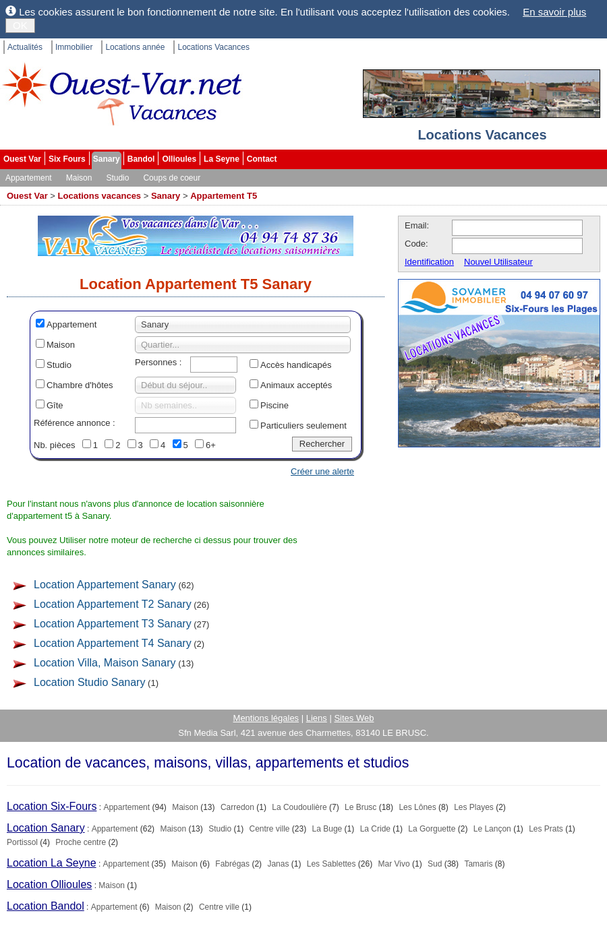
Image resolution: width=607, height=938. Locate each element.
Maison (79, 178)
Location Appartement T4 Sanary (113, 643)
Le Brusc (360, 807)
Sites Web (354, 718)
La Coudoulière (299, 807)
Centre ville (270, 829)
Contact (262, 159)
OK (20, 25)
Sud (435, 864)
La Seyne (221, 159)
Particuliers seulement (303, 425)
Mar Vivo (394, 864)
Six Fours (67, 159)
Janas (278, 864)
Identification (429, 262)
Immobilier (73, 47)
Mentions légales (266, 718)
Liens (316, 718)
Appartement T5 (223, 196)
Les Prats (546, 829)
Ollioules (179, 159)
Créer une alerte (322, 471)
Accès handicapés (296, 365)
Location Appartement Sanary (105, 584)
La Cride (375, 829)
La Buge (327, 829)
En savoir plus (554, 12)
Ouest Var (22, 159)
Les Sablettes (331, 864)
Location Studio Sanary (89, 682)
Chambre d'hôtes (80, 385)
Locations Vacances (213, 47)
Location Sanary (46, 828)
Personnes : (158, 362)
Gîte (55, 405)
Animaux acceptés (296, 385)
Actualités (24, 47)
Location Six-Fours (51, 806)
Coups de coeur (171, 178)
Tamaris (478, 864)
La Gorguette (431, 829)
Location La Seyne (51, 863)
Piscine (274, 405)
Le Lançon (492, 829)
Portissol (22, 842)
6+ (211, 445)
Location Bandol (45, 906)
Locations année (135, 47)
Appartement (28, 178)
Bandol (141, 159)
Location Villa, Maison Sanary (105, 662)
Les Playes (474, 807)
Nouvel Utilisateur (498, 262)
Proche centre (80, 842)
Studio (117, 178)
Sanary (106, 159)
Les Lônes (417, 807)
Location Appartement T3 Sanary (113, 623)
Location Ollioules (49, 884)
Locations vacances (100, 196)
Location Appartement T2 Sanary (113, 604)
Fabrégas (232, 864)
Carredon (237, 807)
